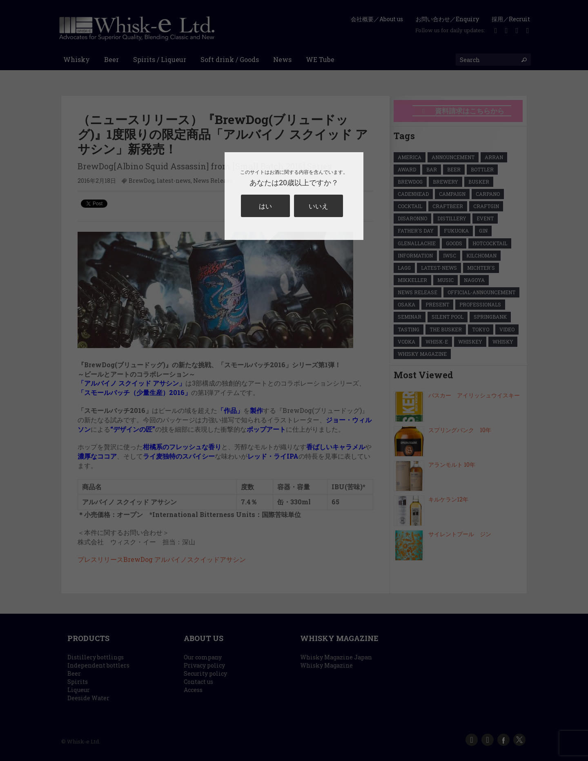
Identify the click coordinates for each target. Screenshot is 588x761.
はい (265, 206)
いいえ (318, 206)
